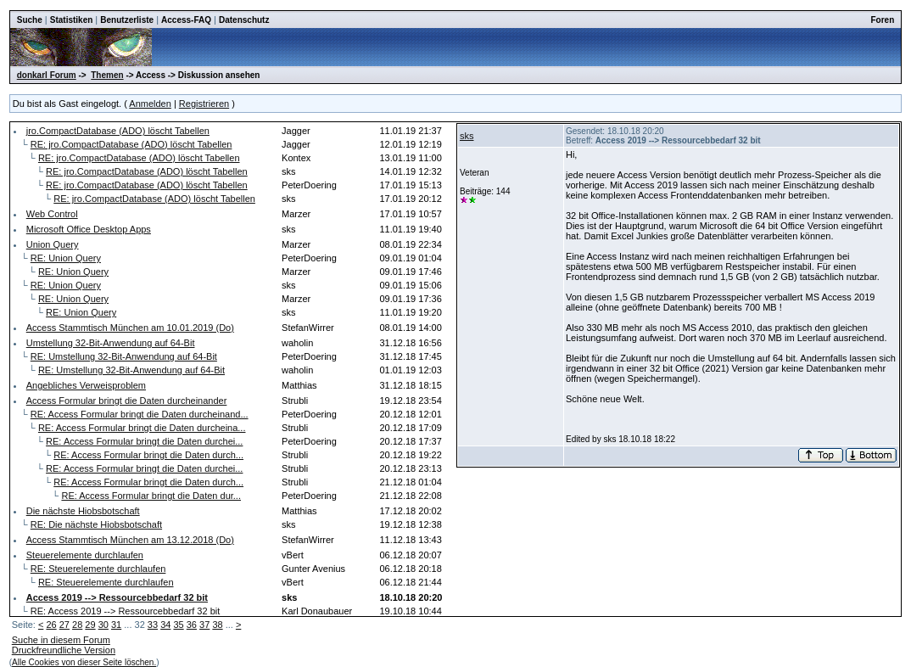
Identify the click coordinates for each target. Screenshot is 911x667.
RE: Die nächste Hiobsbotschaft (96, 524)
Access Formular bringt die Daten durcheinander (126, 400)
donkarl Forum (46, 75)
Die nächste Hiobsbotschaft (83, 511)
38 (217, 624)
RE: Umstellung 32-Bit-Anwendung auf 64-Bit (124, 356)
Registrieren (204, 103)
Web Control (52, 214)
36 (192, 624)
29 (90, 624)
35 (178, 624)
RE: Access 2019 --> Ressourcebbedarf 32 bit (125, 611)
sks (467, 136)
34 (165, 624)
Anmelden (150, 103)
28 (77, 624)
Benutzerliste (127, 20)
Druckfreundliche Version (63, 650)
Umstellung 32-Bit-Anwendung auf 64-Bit (110, 343)
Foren (882, 20)
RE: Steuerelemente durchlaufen (98, 568)
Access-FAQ (186, 20)
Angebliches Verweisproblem (86, 385)
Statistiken (71, 20)
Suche (29, 20)
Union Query (52, 244)
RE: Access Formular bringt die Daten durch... (148, 455)
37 (204, 624)
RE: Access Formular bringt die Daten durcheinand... (140, 414)
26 (51, 624)
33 (153, 624)
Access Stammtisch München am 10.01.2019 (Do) (130, 327)
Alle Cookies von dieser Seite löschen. (84, 662)
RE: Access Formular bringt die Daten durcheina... (142, 428)
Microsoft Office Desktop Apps (88, 229)
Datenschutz (244, 20)
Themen (107, 75)
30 (103, 624)
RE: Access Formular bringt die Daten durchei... (144, 441)
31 (116, 624)
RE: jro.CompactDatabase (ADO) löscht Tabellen (131, 144)
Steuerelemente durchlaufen (84, 555)
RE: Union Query (66, 258)
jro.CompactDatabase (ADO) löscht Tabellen (118, 131)
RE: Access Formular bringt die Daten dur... (151, 495)
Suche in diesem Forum (61, 640)
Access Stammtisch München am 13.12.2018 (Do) (130, 540)
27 (64, 624)
